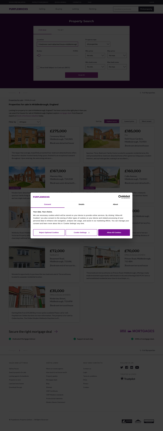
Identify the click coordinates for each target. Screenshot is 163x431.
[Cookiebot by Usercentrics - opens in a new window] (120, 197)
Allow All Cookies (114, 232)
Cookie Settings (81, 232)
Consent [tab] (47, 204)
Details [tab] (81, 204)
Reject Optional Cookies (49, 232)
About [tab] (115, 204)
